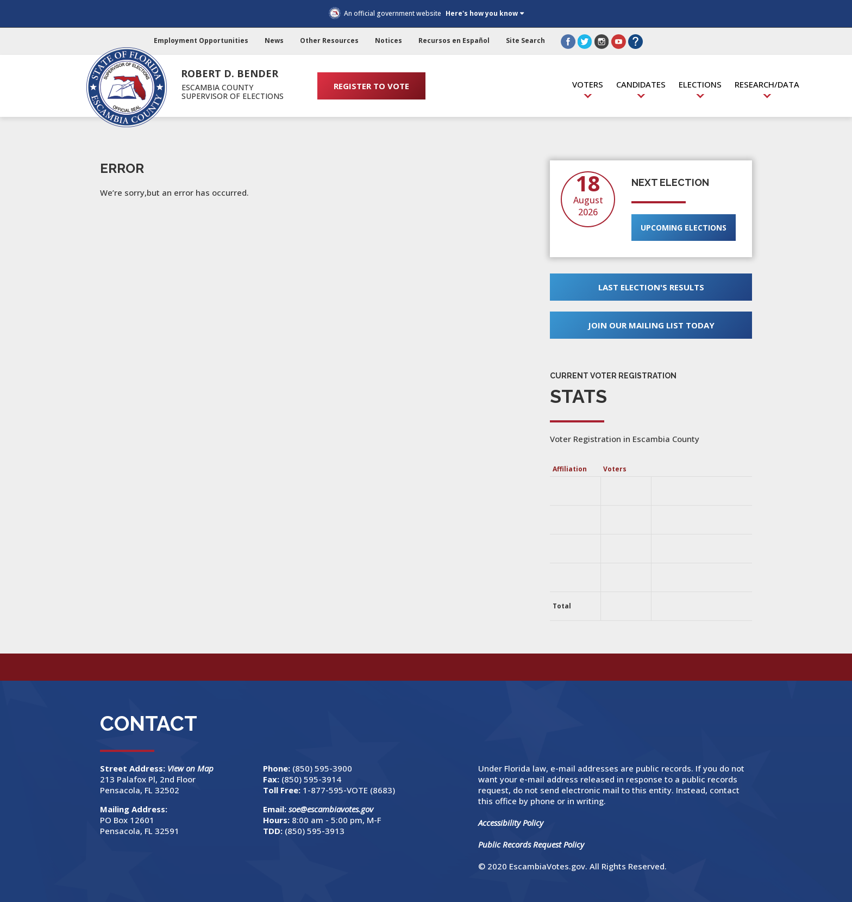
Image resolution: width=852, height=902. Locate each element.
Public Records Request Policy (531, 844)
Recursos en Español (454, 40)
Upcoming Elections (683, 227)
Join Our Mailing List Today (651, 325)
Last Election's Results (651, 287)
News (274, 40)
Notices (388, 40)
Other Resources (329, 40)
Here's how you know (482, 13)
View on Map (191, 768)
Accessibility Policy (510, 822)
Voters (587, 84)
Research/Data (767, 84)
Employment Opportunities (201, 40)
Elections (700, 84)
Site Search (525, 40)
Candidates (641, 84)
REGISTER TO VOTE (371, 85)
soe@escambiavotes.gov (331, 809)
